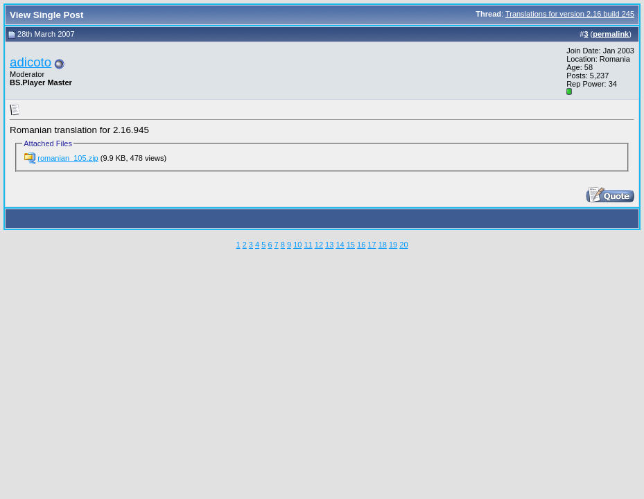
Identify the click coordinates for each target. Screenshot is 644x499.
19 (393, 244)
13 (329, 244)
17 (371, 244)
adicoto (30, 62)
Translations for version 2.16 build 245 (569, 14)
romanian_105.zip (67, 158)
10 (297, 244)
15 (351, 244)
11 (308, 244)
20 (403, 244)
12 (319, 244)
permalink (611, 34)
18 (382, 244)
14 (340, 244)
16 (361, 244)
